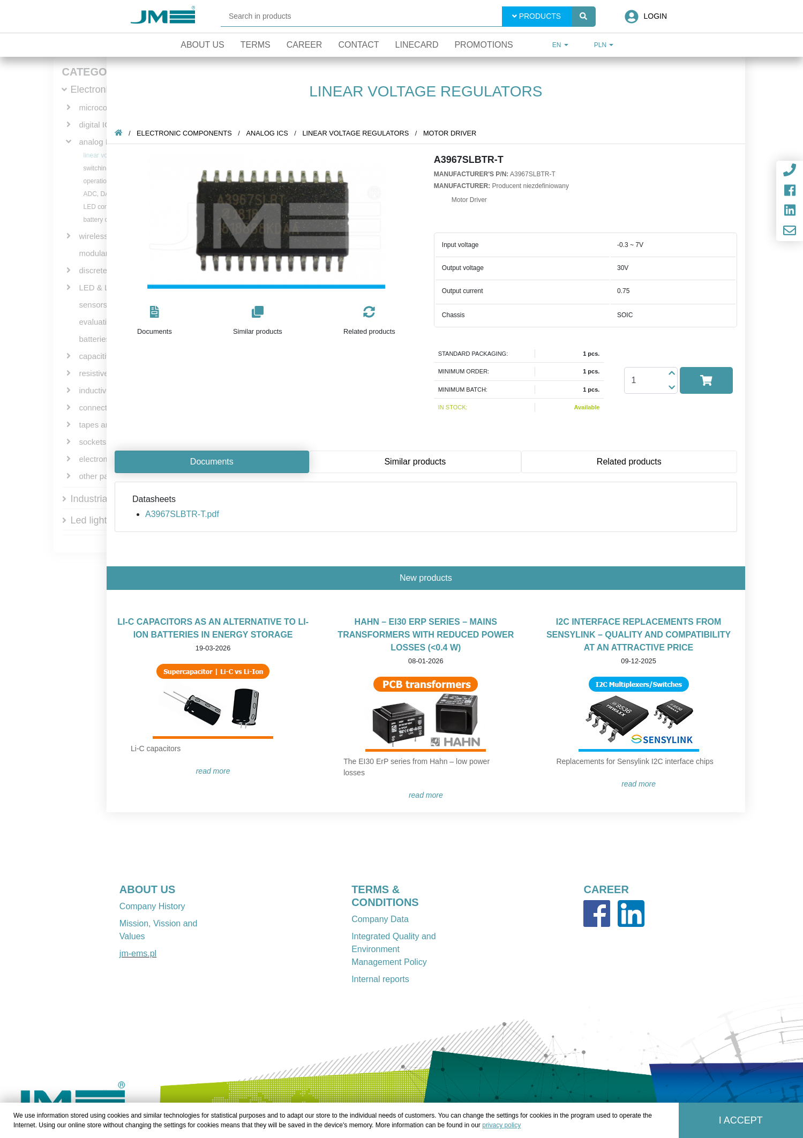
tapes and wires (107, 424)
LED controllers (105, 207)
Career (304, 44)
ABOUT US (147, 889)
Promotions (483, 44)
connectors (98, 407)
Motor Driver (454, 133)
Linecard (417, 44)
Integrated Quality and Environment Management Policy (393, 949)
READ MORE (218, 771)
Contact (358, 44)
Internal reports (380, 979)
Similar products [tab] (420, 461)
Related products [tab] (634, 461)
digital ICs (97, 124)
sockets (93, 441)
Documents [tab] (216, 461)
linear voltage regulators (360, 133)
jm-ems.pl (137, 953)
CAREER (605, 889)
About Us (202, 44)
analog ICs (98, 141)
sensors (93, 304)
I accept (741, 1120)
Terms (256, 44)
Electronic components (189, 133)
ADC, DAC (99, 194)
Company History (152, 906)
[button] (159, 321)
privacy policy (501, 1125)
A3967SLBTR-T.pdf (187, 514)
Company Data (380, 919)
